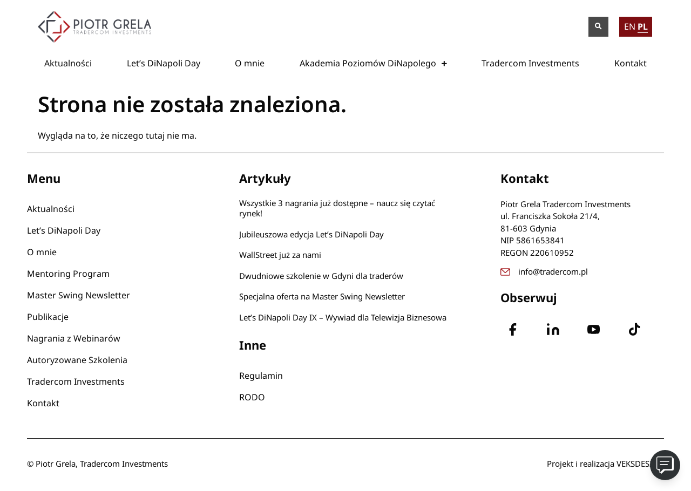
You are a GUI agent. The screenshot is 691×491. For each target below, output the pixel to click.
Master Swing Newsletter (78, 295)
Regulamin (261, 375)
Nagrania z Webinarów (73, 338)
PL (643, 26)
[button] (598, 27)
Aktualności (68, 63)
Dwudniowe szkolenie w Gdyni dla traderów (321, 275)
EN (629, 26)
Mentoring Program (68, 273)
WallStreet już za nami (280, 254)
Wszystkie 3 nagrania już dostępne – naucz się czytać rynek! (337, 208)
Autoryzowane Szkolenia (77, 360)
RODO (252, 397)
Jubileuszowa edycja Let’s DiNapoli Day (311, 234)
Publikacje (48, 317)
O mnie (250, 63)
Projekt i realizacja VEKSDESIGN (605, 463)
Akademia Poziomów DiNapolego (373, 63)
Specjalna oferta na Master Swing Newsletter (322, 296)
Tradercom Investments (530, 63)
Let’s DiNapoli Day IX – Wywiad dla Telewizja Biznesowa (342, 317)
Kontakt (630, 63)
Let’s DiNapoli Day (163, 63)
